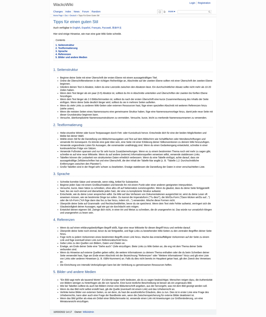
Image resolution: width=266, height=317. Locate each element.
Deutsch (73, 15)
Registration (204, 3)
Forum (85, 11)
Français (96, 27)
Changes (58, 11)
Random (96, 11)
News (77, 11)
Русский (106, 27)
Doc (66, 15)
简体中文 (117, 27)
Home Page (58, 15)
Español (86, 27)
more (172, 11)
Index (68, 11)
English (76, 27)
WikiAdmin (88, 312)
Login (192, 3)
